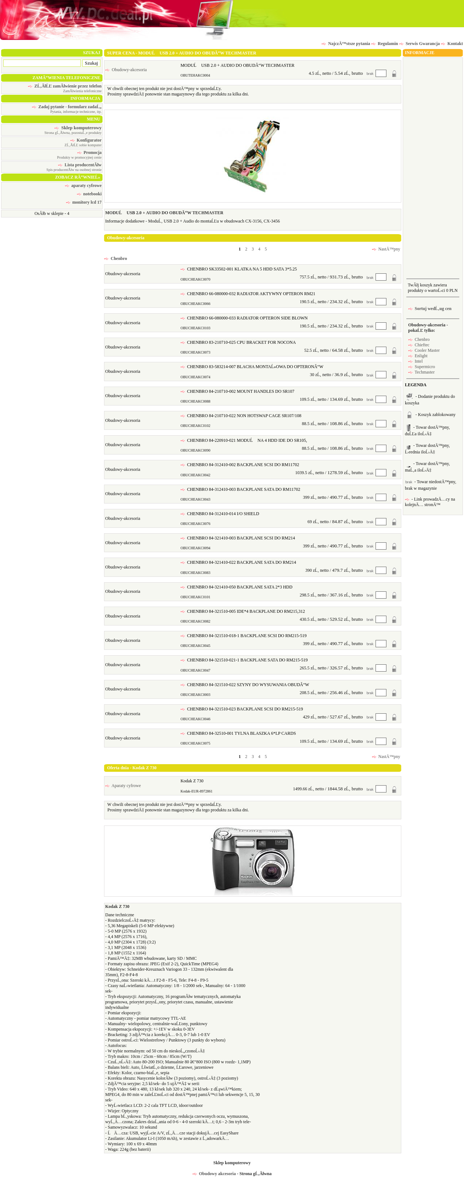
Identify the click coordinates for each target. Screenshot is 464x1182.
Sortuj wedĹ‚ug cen (429, 308)
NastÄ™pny (386, 249)
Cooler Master (424, 350)
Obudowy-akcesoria (126, 69)
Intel (415, 361)
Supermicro (421, 366)
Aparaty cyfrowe (123, 785)
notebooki (89, 193)
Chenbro (115, 258)
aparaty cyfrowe (83, 185)
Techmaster (421, 372)
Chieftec (419, 344)
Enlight (417, 355)
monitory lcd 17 (84, 202)
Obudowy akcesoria (214, 1173)
